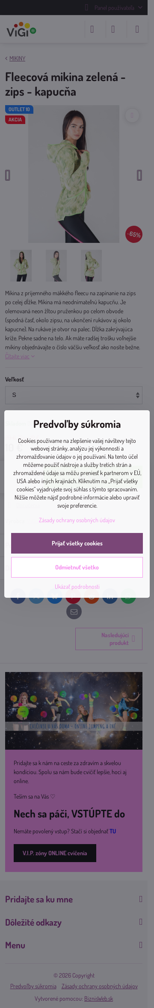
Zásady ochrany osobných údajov (77, 520)
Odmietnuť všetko (77, 567)
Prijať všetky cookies (77, 543)
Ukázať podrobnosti (77, 586)
